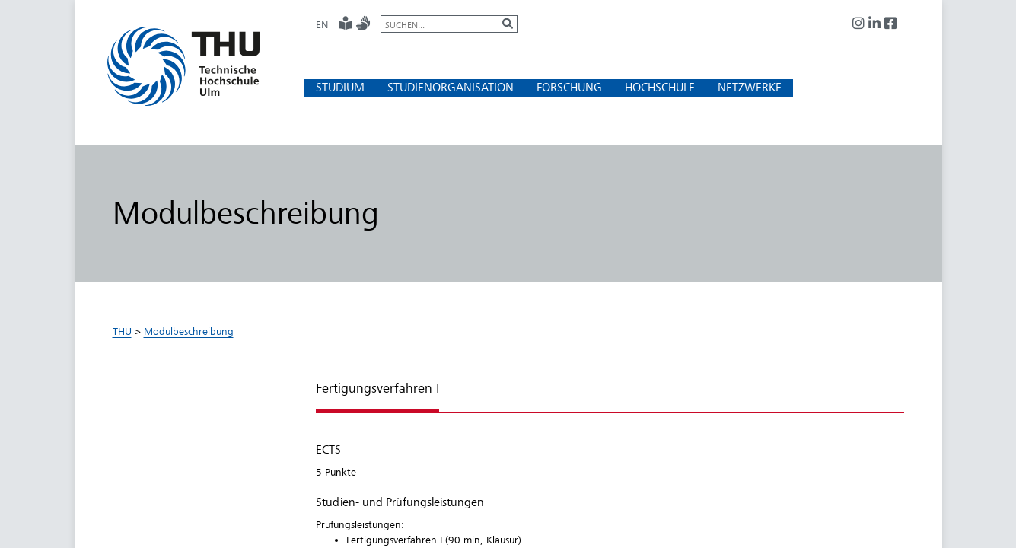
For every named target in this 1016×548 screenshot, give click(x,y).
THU (122, 331)
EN (322, 24)
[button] (340, 87)
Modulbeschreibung (189, 331)
